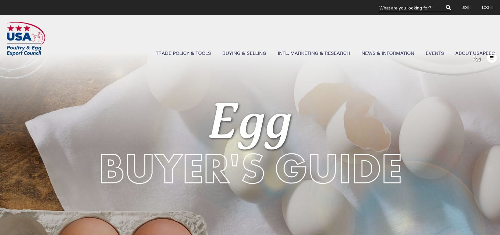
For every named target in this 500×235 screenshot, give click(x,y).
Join (467, 7)
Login (487, 7)
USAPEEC (26, 39)
